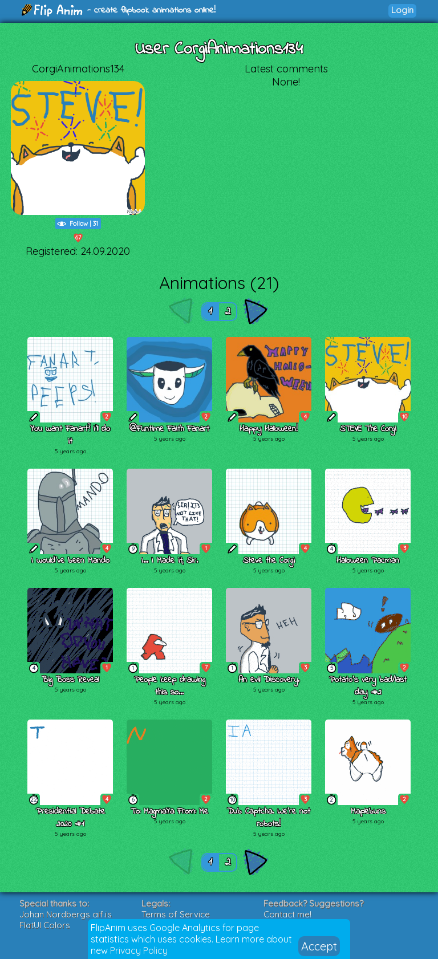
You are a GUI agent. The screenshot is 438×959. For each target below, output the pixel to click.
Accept (319, 946)
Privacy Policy (139, 950)
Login (402, 10)
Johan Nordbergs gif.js (65, 914)
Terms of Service (175, 914)
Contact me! (287, 914)
